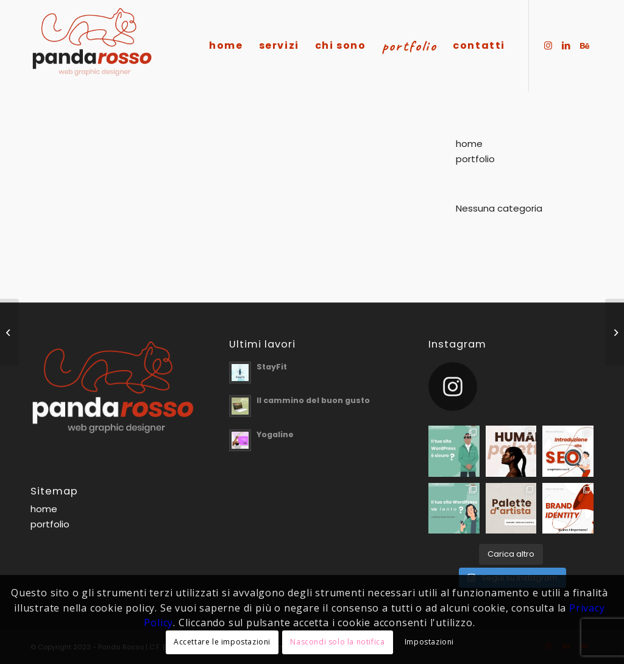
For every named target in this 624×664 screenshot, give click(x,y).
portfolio (475, 158)
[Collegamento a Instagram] (548, 45)
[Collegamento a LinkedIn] (566, 45)
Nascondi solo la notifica (337, 642)
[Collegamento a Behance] (584, 45)
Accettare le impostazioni (222, 642)
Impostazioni (429, 642)
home (469, 143)
